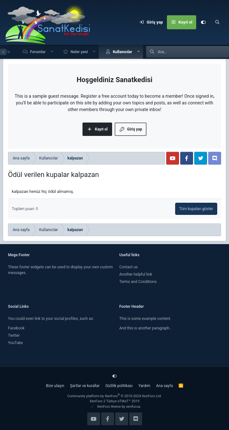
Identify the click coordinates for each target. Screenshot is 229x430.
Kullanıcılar (122, 52)
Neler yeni (79, 52)
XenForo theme (109, 407)
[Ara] (217, 22)
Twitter (14, 335)
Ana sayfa (164, 386)
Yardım (144, 386)
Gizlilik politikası (119, 386)
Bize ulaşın (55, 386)
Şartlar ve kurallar (85, 386)
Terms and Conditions (138, 281)
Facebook (16, 328)
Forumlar (38, 52)
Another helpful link (135, 274)
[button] (52, 52)
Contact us (128, 267)
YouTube (15, 343)
